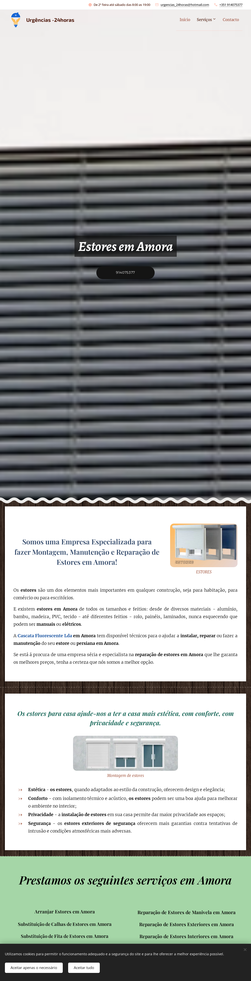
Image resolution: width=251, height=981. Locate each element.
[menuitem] (178, 20)
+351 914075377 (230, 4)
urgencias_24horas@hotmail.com (185, 4)
